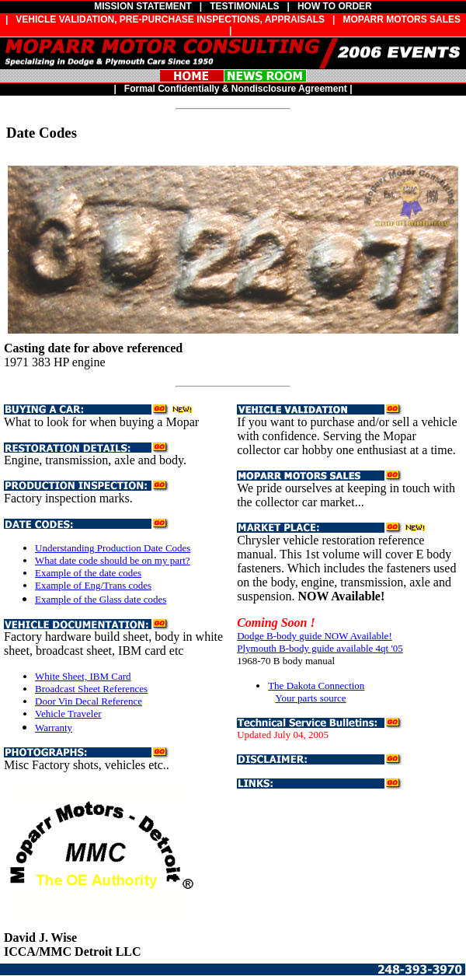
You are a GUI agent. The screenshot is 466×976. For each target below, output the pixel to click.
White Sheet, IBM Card (82, 676)
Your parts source (310, 698)
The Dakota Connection (316, 685)
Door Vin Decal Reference (88, 701)
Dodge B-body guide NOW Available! (314, 636)
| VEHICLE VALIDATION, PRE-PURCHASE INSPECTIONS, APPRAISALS (162, 19)
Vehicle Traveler (68, 713)
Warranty (53, 727)
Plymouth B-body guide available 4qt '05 (320, 648)
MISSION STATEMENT (143, 6)
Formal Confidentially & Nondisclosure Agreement (235, 88)
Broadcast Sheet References (91, 688)
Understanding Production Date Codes (112, 548)
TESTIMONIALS (244, 6)
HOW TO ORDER (334, 6)
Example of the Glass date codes (100, 599)
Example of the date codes (88, 573)
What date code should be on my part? (112, 560)
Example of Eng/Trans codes (93, 585)
